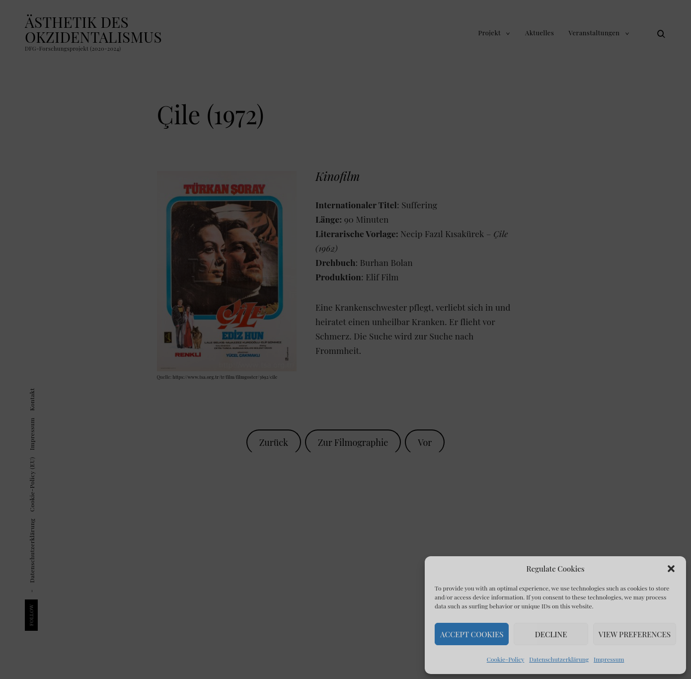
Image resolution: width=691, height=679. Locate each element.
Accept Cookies (471, 634)
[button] (671, 569)
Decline (551, 634)
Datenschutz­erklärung (559, 659)
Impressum (609, 659)
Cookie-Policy (506, 659)
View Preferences (635, 634)
